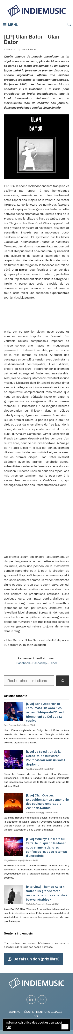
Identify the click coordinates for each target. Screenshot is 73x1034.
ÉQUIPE (29, 1011)
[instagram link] (31, 999)
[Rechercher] (62, 680)
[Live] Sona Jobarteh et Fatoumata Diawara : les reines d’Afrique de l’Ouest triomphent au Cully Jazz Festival (45, 712)
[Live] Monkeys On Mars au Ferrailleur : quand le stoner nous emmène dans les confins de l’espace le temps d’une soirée (46, 847)
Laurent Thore (28, 49)
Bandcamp (39, 663)
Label (53, 663)
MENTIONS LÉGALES (49, 1011)
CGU (37, 1016)
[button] (69, 24)
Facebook (23, 663)
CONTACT (15, 1011)
